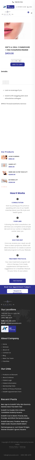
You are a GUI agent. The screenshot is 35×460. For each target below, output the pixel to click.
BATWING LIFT (13, 180)
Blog (4, 356)
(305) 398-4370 (6, 318)
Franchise (6, 361)
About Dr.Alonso (8, 377)
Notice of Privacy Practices (12, 389)
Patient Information (9, 383)
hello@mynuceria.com (11, 323)
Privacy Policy (13, 447)
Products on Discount (10, 375)
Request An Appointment (17, 291)
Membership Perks (9, 386)
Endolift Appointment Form (12, 392)
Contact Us (7, 353)
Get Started (17, 281)
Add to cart (17, 64)
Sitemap (22, 447)
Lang (29, 7)
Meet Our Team (8, 358)
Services (5, 347)
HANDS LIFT (12, 164)
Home (5, 344)
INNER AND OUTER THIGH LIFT (18, 172)
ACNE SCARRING (14, 156)
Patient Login (21, 7)
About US (6, 350)
